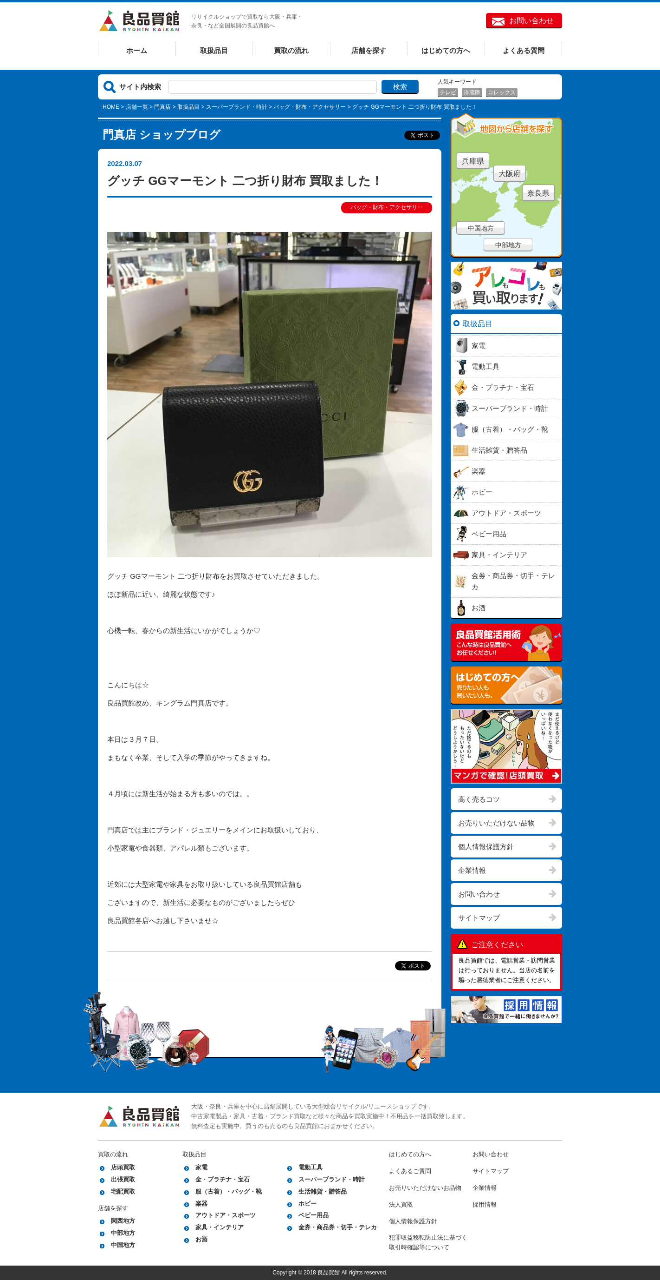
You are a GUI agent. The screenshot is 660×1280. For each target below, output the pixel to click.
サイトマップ (479, 918)
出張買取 (123, 1179)
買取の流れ (291, 50)
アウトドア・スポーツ (225, 1215)
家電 (201, 1167)
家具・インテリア (219, 1227)
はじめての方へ (445, 50)
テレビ (448, 92)
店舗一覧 (137, 107)
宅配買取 (123, 1191)
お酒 (201, 1239)
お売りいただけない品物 (496, 823)
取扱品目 (214, 50)
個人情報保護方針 (486, 847)
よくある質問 (523, 50)
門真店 (162, 107)
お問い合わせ (531, 21)
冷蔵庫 (472, 92)
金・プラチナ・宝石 (222, 1179)
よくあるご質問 (410, 1171)
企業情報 (472, 870)
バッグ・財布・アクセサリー (309, 107)
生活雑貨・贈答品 (322, 1191)
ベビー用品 (313, 1215)
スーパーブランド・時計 (236, 107)
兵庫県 (473, 161)
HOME (111, 107)
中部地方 (508, 245)
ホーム (136, 50)
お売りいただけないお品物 (425, 1187)
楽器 (201, 1203)
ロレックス (502, 92)
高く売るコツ (479, 799)
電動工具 (310, 1167)
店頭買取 (123, 1167)
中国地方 (481, 228)
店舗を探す (368, 50)
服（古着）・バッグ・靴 (228, 1191)
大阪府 (509, 174)
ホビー (307, 1203)
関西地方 (123, 1220)
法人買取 (401, 1204)
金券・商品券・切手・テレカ (337, 1227)
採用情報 (484, 1204)
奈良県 (538, 193)
